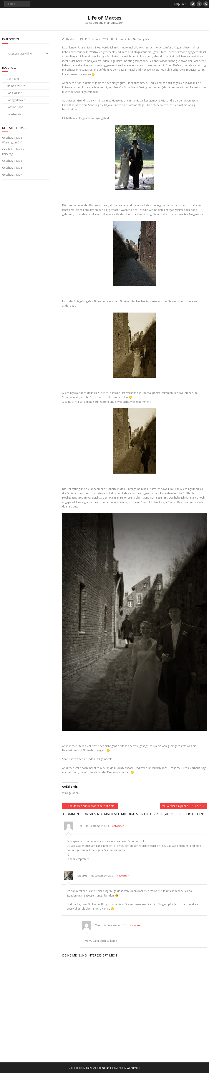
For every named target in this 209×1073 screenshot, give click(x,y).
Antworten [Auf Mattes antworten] (123, 875)
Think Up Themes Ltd (98, 1067)
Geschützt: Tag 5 (12, 168)
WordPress (133, 1067)
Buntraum (13, 79)
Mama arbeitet (16, 86)
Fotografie (144, 39)
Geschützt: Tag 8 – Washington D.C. (13, 140)
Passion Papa (15, 107)
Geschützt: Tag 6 (12, 161)
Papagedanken (16, 100)
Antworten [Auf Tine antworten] (118, 825)
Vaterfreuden (15, 114)
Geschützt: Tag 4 (12, 174)
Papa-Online (14, 93)
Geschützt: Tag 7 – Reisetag (13, 151)
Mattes (73, 39)
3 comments (123, 39)
